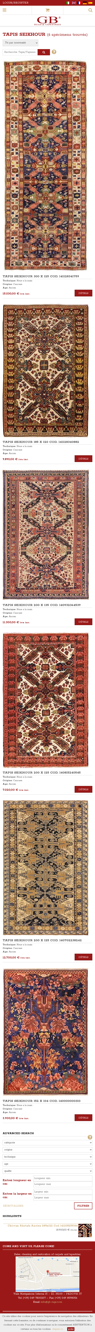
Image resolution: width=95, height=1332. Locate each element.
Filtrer (83, 1206)
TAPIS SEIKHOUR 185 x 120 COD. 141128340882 (41, 442)
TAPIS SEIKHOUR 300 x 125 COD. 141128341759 (41, 276)
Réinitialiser (13, 1206)
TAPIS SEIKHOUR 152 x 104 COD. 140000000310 (41, 1101)
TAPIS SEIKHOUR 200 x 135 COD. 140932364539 (42, 605)
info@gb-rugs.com (51, 1302)
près (71, 1329)
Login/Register (16, 3)
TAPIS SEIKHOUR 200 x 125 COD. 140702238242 (42, 940)
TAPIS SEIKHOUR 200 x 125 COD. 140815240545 (42, 773)
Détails (83, 293)
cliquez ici (57, 1329)
